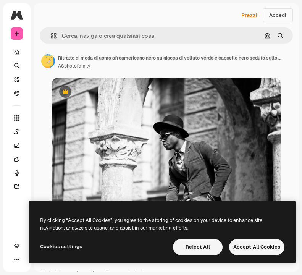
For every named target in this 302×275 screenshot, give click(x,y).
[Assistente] (17, 187)
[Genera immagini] (17, 145)
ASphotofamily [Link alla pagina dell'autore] (74, 66)
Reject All (198, 247)
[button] (50, 36)
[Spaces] (17, 132)
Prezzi (249, 15)
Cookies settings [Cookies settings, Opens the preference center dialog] (61, 246)
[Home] (17, 52)
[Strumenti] (17, 118)
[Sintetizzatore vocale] (17, 173)
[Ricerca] (17, 66)
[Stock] (17, 79)
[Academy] (17, 246)
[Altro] (17, 260)
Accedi (277, 15)
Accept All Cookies (256, 247)
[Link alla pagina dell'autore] (48, 61)
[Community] (17, 93)
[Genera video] (17, 159)
